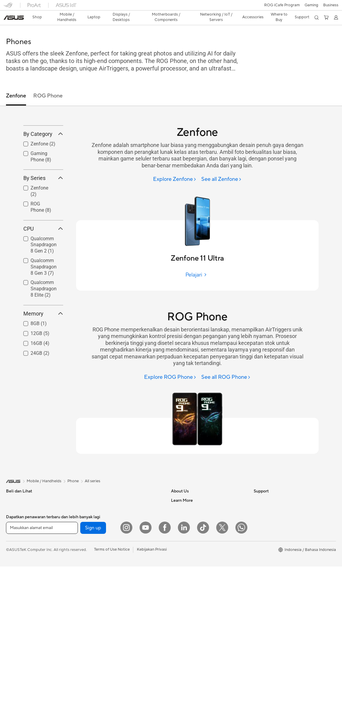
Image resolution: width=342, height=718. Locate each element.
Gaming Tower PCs (23, 616)
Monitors (14, 580)
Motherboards (100, 499)
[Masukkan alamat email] (42, 679)
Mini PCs (14, 634)
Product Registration (189, 598)
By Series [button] (43, 211)
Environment (265, 498)
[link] (171, 7)
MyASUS (179, 652)
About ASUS (182, 489)
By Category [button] (43, 167)
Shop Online (265, 562)
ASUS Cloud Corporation (193, 534)
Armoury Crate (267, 607)
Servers (94, 589)
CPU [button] (43, 262)
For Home (15, 517)
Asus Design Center (271, 517)
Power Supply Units (104, 535)
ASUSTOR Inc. (184, 525)
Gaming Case (99, 517)
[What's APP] (241, 679)
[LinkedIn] (184, 679)
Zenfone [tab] (16, 85)
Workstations (18, 643)
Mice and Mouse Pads (106, 625)
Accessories (16, 562)
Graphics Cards (101, 508)
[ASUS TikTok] (203, 679)
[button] (8, 7)
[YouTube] (146, 679)
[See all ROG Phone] (226, 366)
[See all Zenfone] (221, 169)
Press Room (181, 516)
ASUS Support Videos (190, 643)
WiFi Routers (99, 571)
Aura (258, 616)
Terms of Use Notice (112, 701)
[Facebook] (165, 679)
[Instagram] (126, 679)
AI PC (259, 598)
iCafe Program (266, 526)
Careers (178, 561)
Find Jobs (179, 552)
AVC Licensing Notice (273, 535)
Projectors (15, 589)
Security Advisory (186, 634)
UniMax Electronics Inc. (192, 543)
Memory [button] (43, 347)
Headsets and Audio (105, 634)
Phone (11, 499)
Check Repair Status (189, 580)
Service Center (184, 625)
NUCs (11, 625)
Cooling (94, 526)
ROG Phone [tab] (48, 85)
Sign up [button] (93, 679)
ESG (257, 489)
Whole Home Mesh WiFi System (116, 580)
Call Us (177, 616)
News (176, 498)
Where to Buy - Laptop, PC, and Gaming (289, 571)
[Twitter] (222, 679)
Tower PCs (15, 607)
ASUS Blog (263, 544)
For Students (17, 544)
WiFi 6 (93, 562)
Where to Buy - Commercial (278, 580)
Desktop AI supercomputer (111, 598)
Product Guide (266, 553)
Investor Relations (187, 507)
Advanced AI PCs (269, 589)
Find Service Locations (191, 589)
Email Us (178, 607)
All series (92, 470)
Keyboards (97, 616)
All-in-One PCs (19, 598)
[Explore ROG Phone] (170, 366)
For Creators (17, 535)
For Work (14, 526)
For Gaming (16, 553)
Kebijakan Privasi (152, 701)
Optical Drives (100, 544)
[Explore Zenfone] (174, 169)
